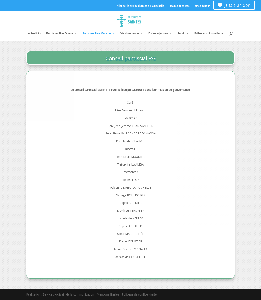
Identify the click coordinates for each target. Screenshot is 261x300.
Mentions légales (108, 294)
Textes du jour (201, 6)
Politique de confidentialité (139, 294)
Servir (181, 33)
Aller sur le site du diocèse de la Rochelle (140, 6)
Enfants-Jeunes (158, 33)
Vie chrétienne (129, 33)
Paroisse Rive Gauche (96, 33)
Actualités (34, 33)
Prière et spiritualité (207, 33)
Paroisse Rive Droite (59, 33)
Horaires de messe (179, 6)
